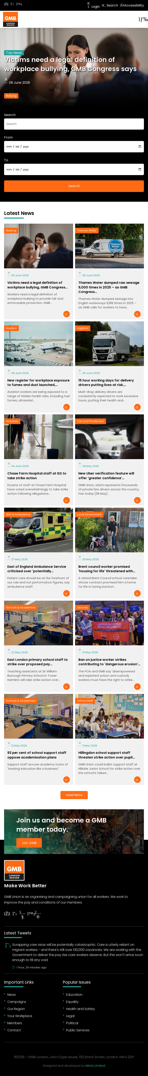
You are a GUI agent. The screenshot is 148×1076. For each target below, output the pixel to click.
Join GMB (29, 843)
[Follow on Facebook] (6, 4)
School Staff (85, 700)
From (8, 137)
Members (14, 1023)
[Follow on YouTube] (22, 915)
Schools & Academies (21, 607)
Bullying (11, 96)
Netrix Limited (95, 1066)
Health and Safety (80, 1009)
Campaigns (16, 1001)
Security (82, 607)
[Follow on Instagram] (38, 915)
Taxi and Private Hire (90, 421)
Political (72, 1023)
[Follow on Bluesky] (18, 4)
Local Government (89, 514)
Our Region (16, 1009)
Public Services (77, 1030)
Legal (70, 1016)
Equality (72, 1001)
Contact (14, 1030)
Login (93, 6)
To (6, 160)
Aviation (11, 328)
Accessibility (132, 5)
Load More (74, 795)
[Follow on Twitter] (12, 4)
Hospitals (12, 421)
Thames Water (87, 230)
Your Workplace (19, 1016)
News (11, 994)
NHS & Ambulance (18, 514)
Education (74, 994)
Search (110, 5)
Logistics (82, 328)
